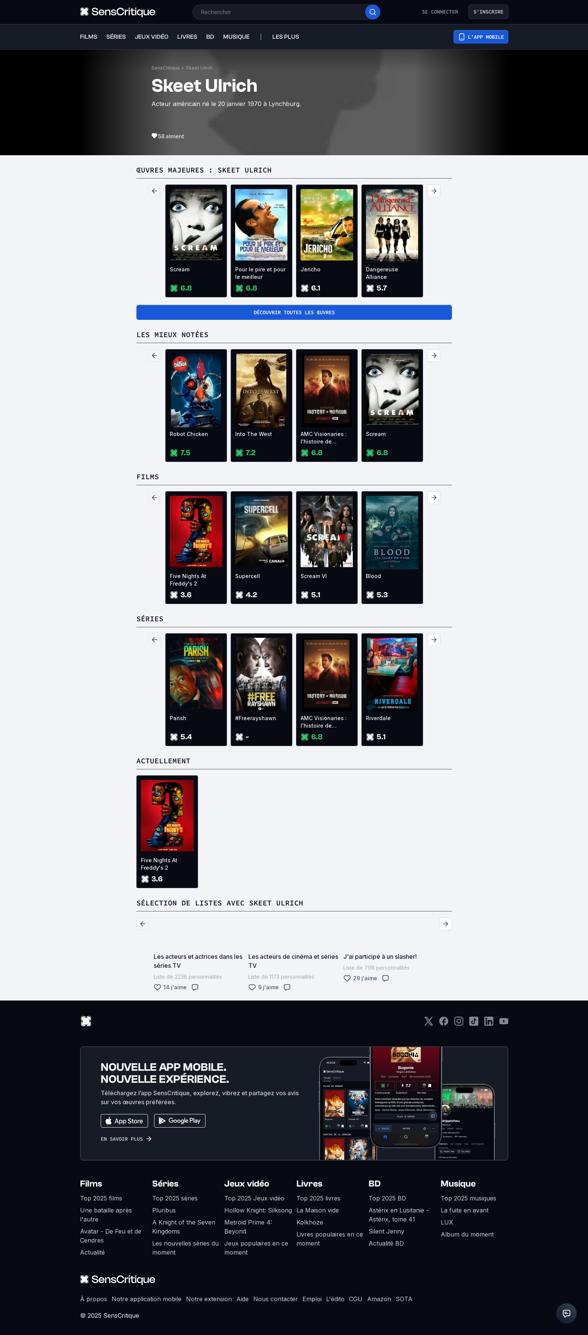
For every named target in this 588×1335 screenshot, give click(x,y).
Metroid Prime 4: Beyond (248, 1226)
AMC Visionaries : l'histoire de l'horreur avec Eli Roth (324, 438)
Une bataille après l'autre (106, 1214)
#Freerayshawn (255, 718)
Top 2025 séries (175, 1198)
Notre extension (209, 1299)
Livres (309, 1184)
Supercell (247, 576)
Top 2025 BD (387, 1198)
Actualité (92, 1252)
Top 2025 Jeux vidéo (254, 1198)
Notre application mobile (146, 1299)
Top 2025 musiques (468, 1198)
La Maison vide (317, 1210)
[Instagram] (458, 1023)
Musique (458, 1184)
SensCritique (165, 68)
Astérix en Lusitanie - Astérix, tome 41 (399, 1214)
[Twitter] (428, 1023)
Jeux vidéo (246, 1184)
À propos (93, 1299)
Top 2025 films (101, 1198)
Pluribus (164, 1210)
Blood (373, 576)
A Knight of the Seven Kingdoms (183, 1226)
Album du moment (467, 1234)
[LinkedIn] (488, 1023)
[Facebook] (443, 1023)
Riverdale (378, 718)
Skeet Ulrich (199, 68)
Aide (242, 1299)
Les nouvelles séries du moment (185, 1248)
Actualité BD (386, 1243)
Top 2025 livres (318, 1198)
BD (375, 1184)
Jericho (310, 269)
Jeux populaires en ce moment (256, 1248)
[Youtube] (503, 1023)
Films (91, 1184)
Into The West (253, 434)
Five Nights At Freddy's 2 (188, 580)
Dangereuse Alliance (382, 273)
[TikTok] (473, 1023)
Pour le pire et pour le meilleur (260, 273)
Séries (165, 1184)
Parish (178, 718)
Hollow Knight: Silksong (258, 1210)
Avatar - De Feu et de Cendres (110, 1236)
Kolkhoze (309, 1222)
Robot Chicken (189, 434)
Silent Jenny (386, 1231)
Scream (179, 269)
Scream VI (314, 576)
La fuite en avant (464, 1210)
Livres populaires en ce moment (329, 1239)
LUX (447, 1222)
